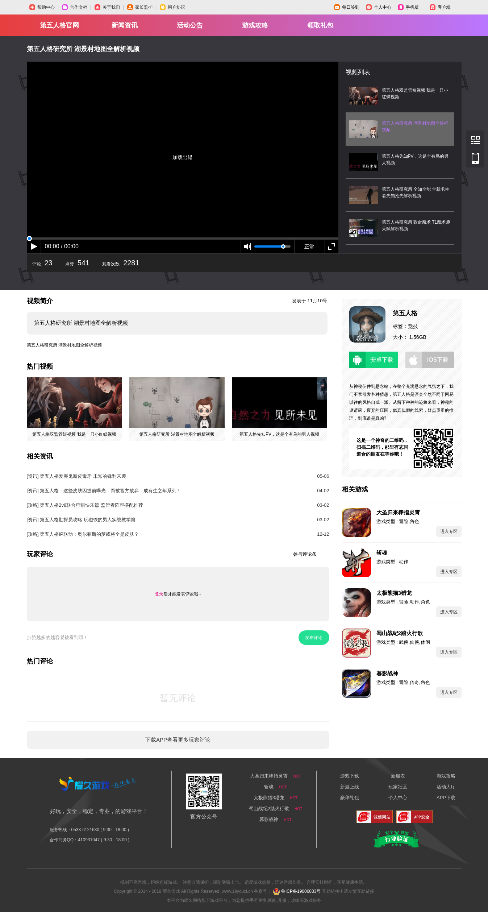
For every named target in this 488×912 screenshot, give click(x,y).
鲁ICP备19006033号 (301, 891)
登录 (159, 594)
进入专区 (449, 531)
